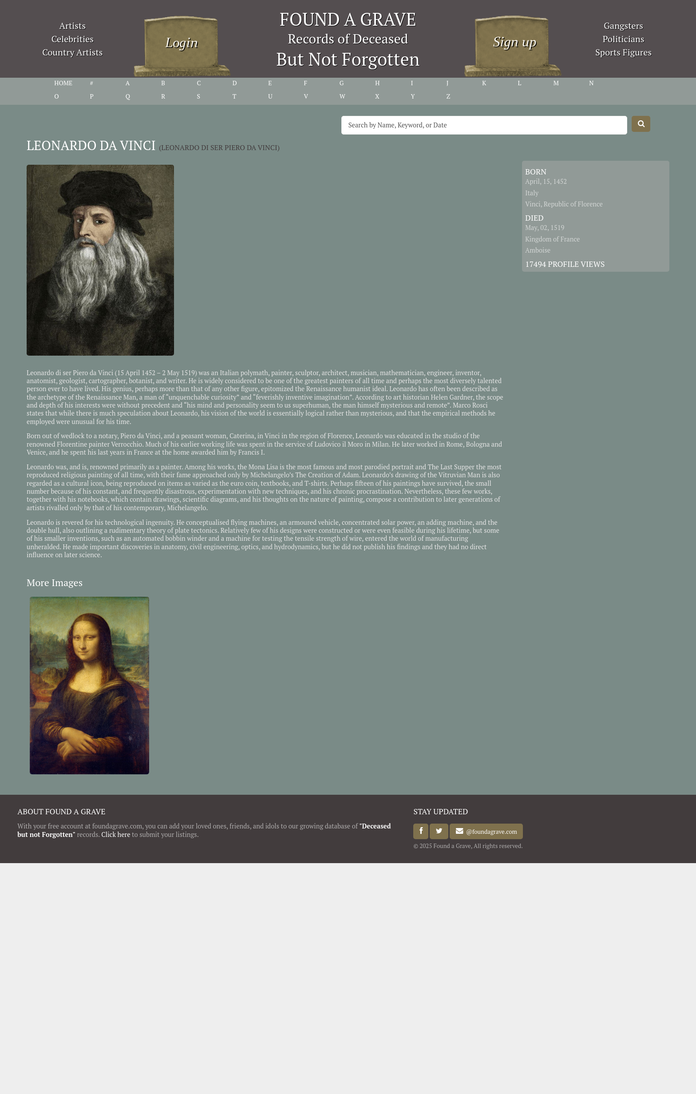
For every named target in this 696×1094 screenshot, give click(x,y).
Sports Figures (623, 52)
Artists (72, 26)
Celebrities (72, 39)
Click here (115, 834)
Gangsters (623, 26)
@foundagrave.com (490, 831)
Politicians (624, 39)
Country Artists (72, 52)
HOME (63, 83)
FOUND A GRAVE (348, 19)
